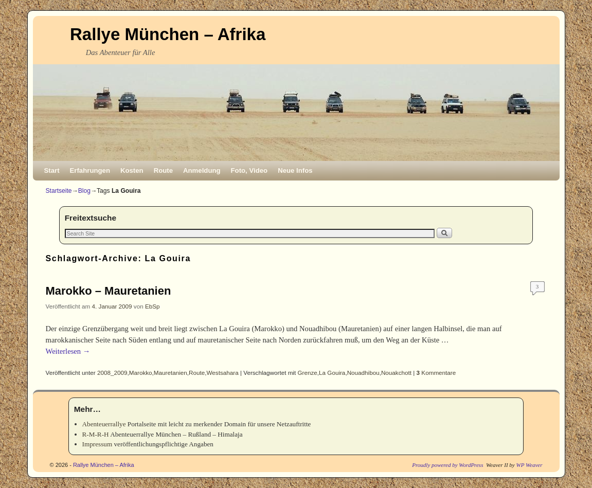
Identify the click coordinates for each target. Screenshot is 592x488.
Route (163, 170)
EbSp (152, 306)
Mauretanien (170, 372)
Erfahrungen (90, 170)
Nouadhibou (363, 372)
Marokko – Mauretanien (108, 290)
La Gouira (332, 372)
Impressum (97, 444)
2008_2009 (112, 372)
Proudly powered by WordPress (447, 465)
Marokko (140, 372)
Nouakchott (396, 372)
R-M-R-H (95, 434)
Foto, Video (249, 170)
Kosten (131, 170)
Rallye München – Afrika (167, 34)
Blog (84, 190)
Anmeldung (202, 170)
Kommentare (436, 372)
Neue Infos (295, 170)
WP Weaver (529, 465)
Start (52, 170)
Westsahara (223, 372)
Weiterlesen (68, 351)
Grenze (307, 372)
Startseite (59, 190)
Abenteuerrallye (104, 424)
